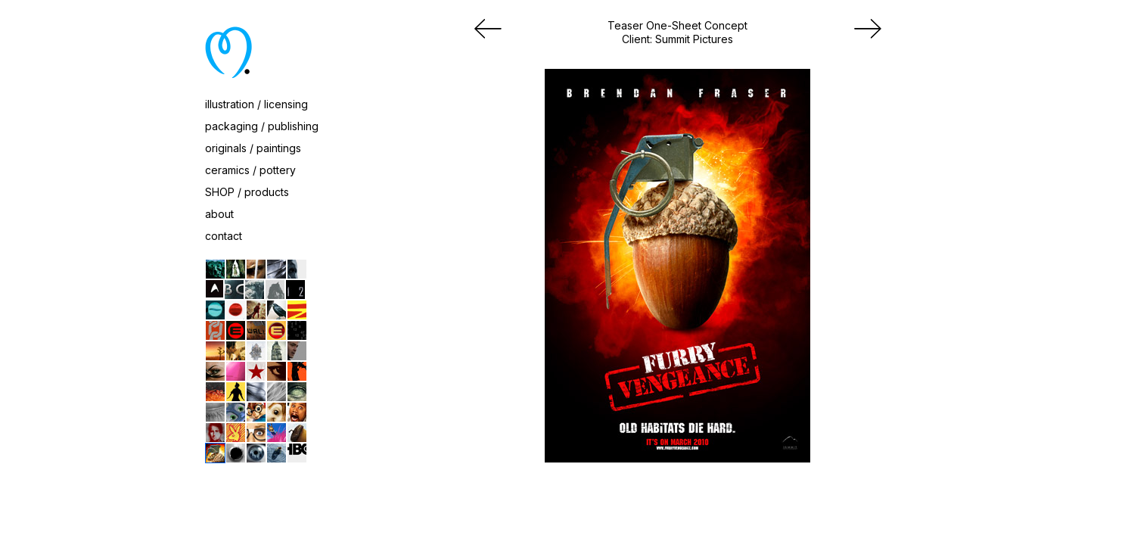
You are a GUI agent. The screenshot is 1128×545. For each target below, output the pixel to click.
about (219, 213)
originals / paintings (253, 148)
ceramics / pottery (250, 170)
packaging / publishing (262, 126)
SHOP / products (247, 191)
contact (223, 235)
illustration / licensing (256, 104)
